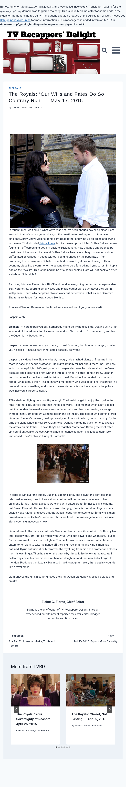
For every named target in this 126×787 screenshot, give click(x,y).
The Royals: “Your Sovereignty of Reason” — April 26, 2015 (35, 719)
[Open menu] (116, 50)
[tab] (56, 747)
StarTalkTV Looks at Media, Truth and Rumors (34, 640)
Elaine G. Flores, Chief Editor (26, 107)
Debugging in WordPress (15, 20)
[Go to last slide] (16, 709)
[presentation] (35, 690)
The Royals (15, 88)
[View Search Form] (104, 50)
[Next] (109, 709)
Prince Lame (47, 243)
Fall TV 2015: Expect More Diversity (91, 638)
